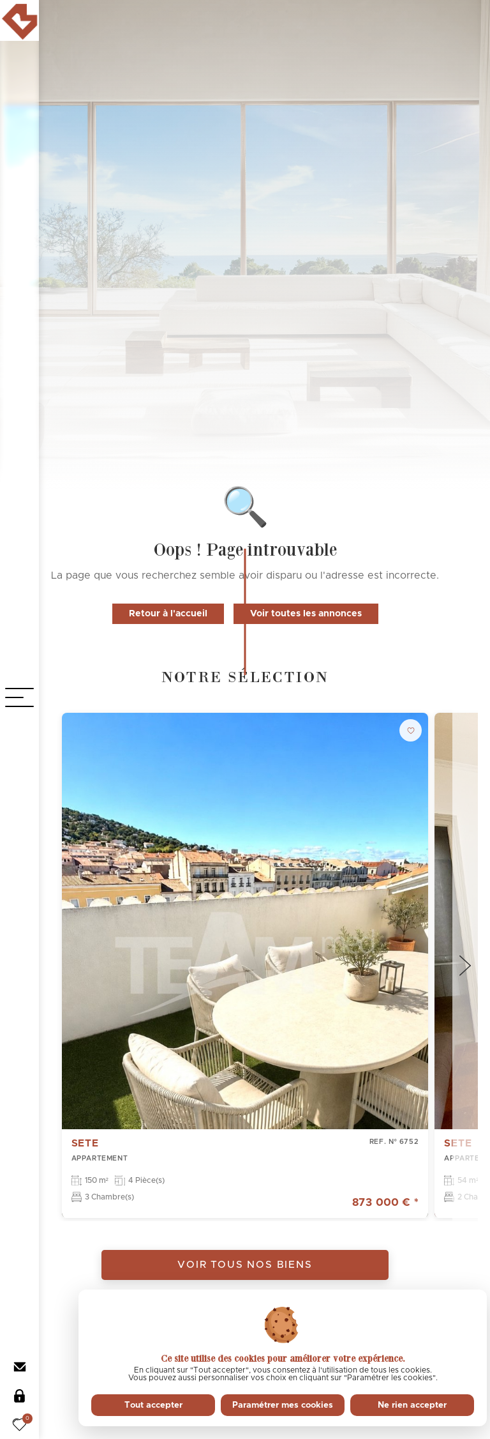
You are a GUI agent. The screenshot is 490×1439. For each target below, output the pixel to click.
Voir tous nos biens (244, 1265)
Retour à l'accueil (168, 613)
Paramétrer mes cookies (282, 1405)
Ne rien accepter (412, 1405)
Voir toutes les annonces (306, 613)
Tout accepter (153, 1405)
